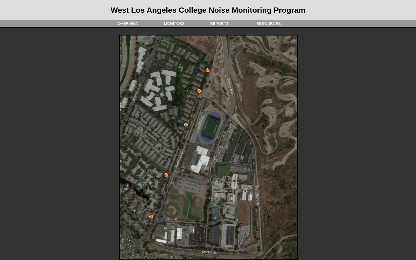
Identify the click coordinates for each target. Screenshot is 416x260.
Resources (267, 23)
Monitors (173, 23)
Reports (218, 23)
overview (127, 23)
